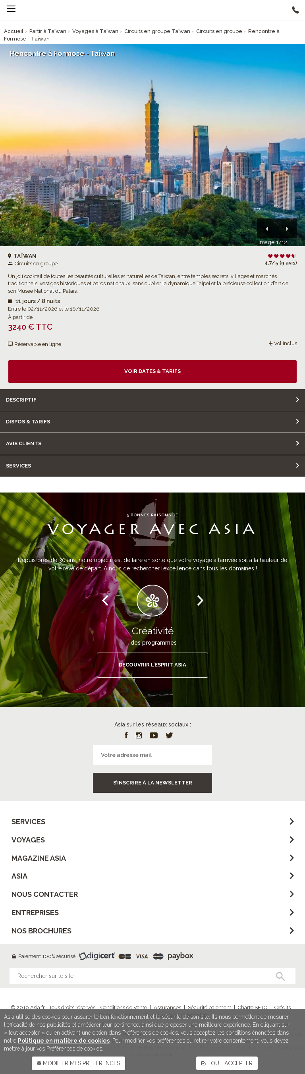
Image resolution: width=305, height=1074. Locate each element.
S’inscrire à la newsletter (152, 783)
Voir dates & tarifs (152, 371)
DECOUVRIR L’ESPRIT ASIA (152, 665)
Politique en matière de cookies (64, 1040)
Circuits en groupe (219, 31)
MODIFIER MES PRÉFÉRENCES (78, 1063)
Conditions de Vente (123, 1007)
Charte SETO (253, 1007)
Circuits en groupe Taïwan (157, 31)
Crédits (282, 1007)
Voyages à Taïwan (95, 31)
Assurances (167, 1007)
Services (18, 466)
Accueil (13, 31)
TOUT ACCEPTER (227, 1063)
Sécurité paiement (209, 1007)
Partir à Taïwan (47, 31)
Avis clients (23, 443)
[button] (267, 228)
